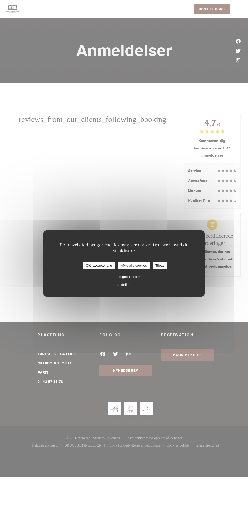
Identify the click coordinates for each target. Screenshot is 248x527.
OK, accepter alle (99, 265)
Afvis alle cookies (134, 265)
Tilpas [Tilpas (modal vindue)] (159, 265)
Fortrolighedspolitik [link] (125, 276)
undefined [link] (124, 284)
